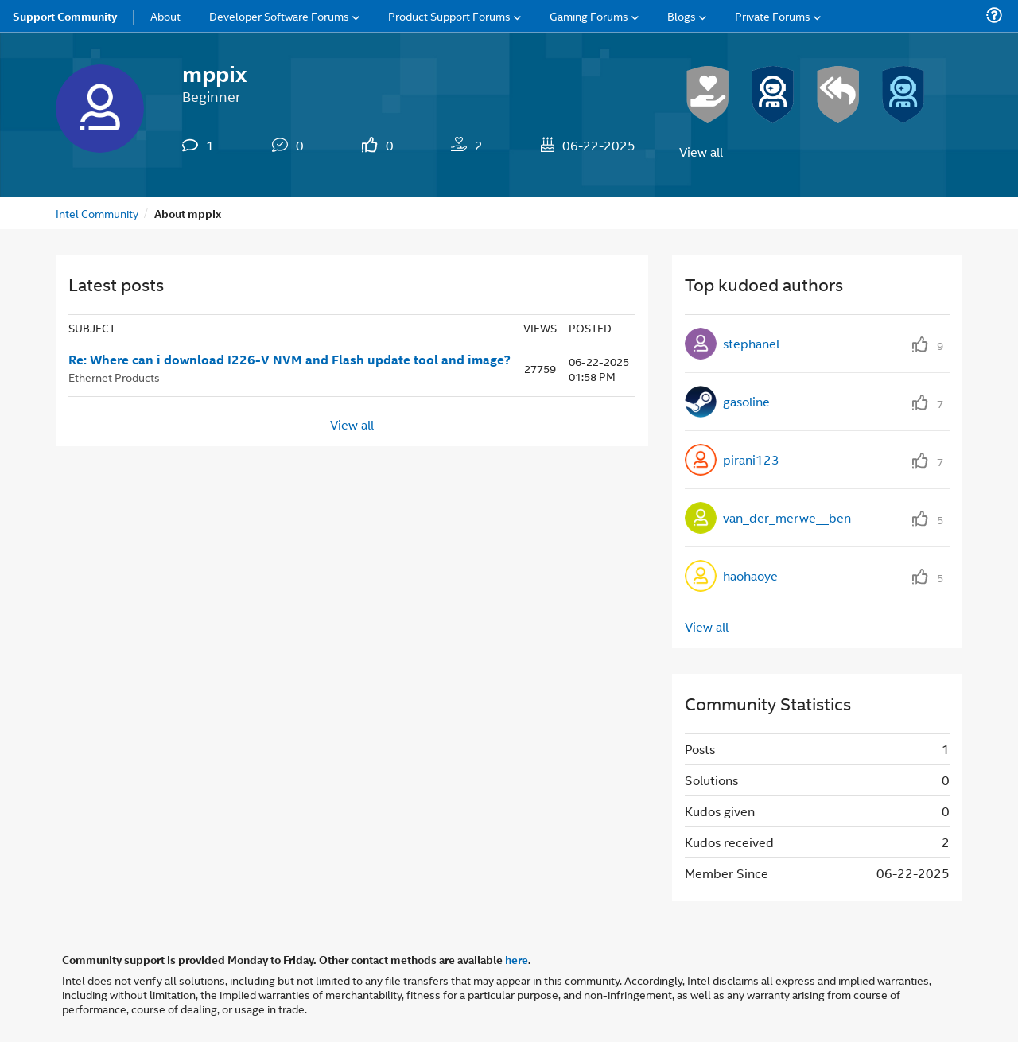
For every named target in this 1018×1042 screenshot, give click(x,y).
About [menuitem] (165, 15)
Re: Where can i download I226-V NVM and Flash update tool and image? (289, 359)
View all (701, 151)
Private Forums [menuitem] (772, 15)
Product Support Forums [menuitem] (449, 15)
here (516, 959)
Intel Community (97, 212)
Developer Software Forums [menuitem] (279, 15)
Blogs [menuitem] (681, 15)
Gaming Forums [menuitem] (589, 15)
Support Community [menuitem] (65, 16)
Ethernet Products (114, 376)
